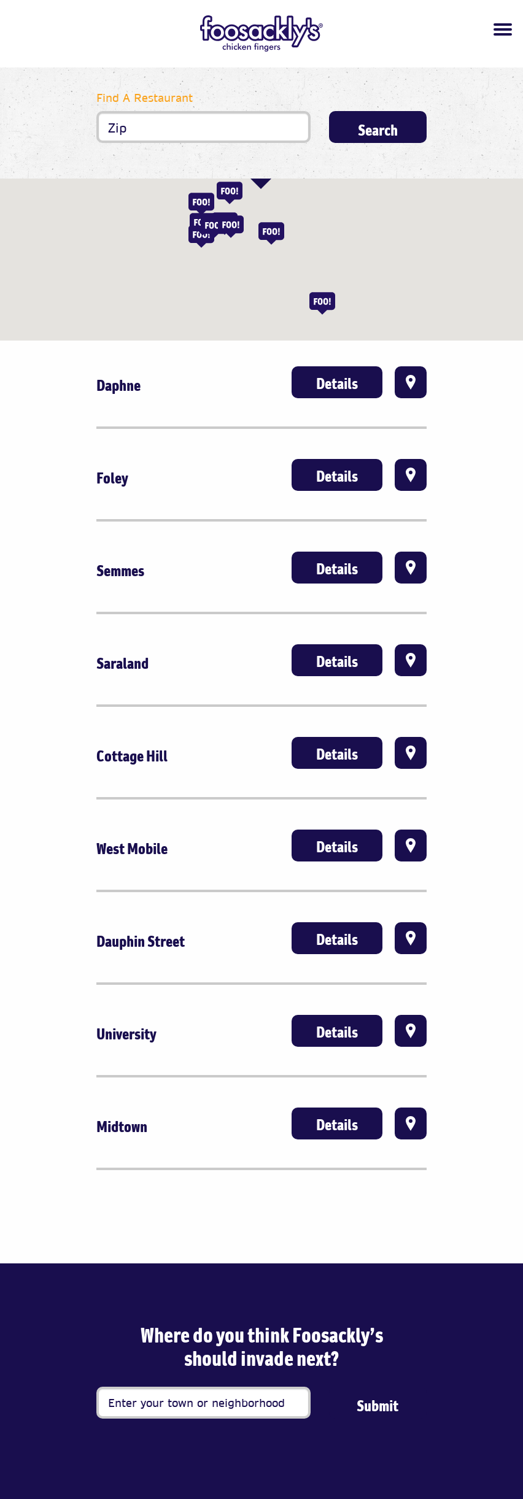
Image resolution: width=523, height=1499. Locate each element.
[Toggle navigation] (503, 29)
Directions (411, 382)
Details (337, 383)
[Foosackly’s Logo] (261, 33)
